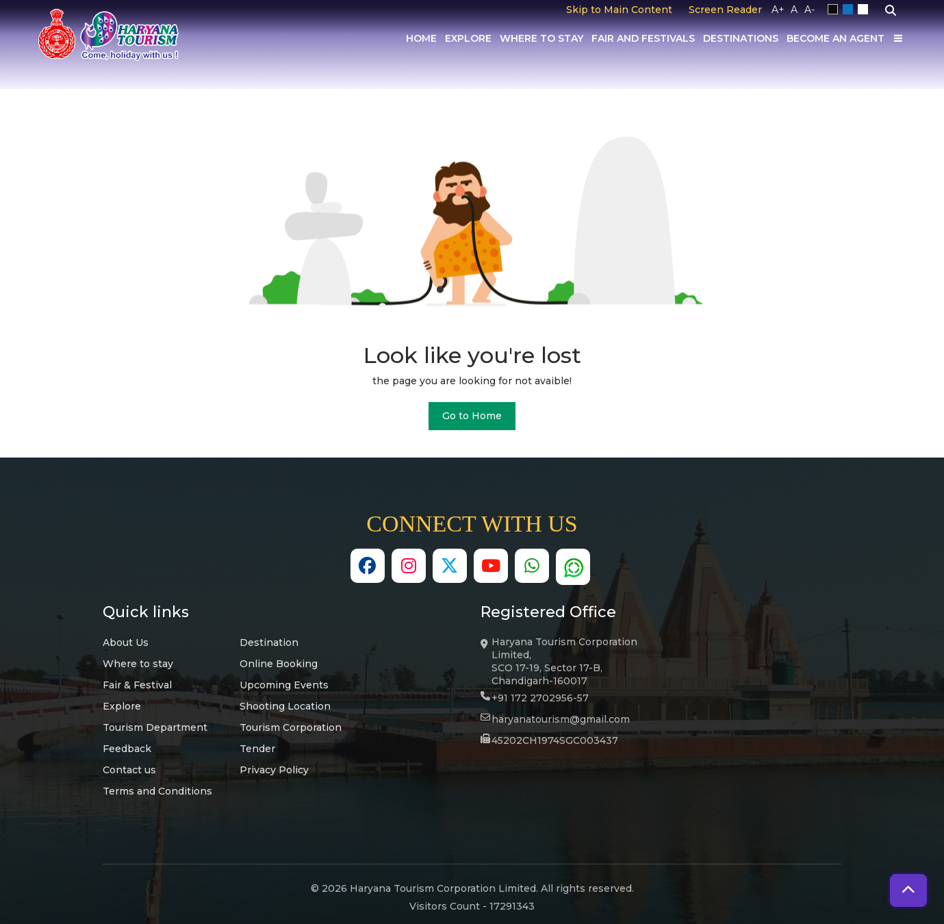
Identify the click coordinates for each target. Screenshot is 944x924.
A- (809, 9)
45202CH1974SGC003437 (555, 740)
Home (421, 38)
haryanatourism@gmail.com (561, 719)
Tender (257, 748)
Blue (850, 9)
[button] (908, 890)
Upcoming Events (284, 685)
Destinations (740, 38)
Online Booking (279, 664)
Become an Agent (835, 38)
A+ (777, 9)
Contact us (129, 770)
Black (835, 9)
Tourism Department (155, 727)
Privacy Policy (274, 770)
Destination (269, 642)
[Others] (898, 38)
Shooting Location (285, 706)
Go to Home (472, 416)
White (865, 9)
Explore (468, 38)
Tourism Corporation (291, 727)
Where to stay (138, 664)
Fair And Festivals (643, 38)
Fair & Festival (137, 685)
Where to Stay (541, 38)
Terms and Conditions (157, 791)
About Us (126, 642)
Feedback (127, 748)
